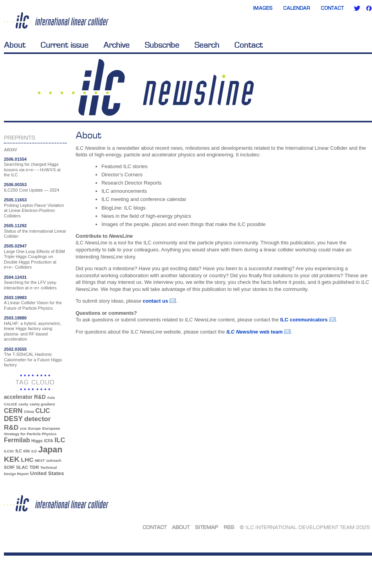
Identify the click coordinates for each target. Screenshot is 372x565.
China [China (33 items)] (29, 412)
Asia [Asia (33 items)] (51, 398)
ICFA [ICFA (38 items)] (48, 441)
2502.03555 (15, 349)
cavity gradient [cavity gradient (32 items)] (42, 404)
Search (206, 45)
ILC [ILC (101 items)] (59, 440)
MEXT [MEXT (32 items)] (40, 461)
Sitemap (206, 527)
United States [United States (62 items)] (47, 473)
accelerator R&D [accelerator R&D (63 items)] (25, 397)
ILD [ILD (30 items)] (34, 451)
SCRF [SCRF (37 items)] (9, 467)
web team (254, 332)
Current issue (64, 45)
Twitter (357, 8)
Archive (116, 45)
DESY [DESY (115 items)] (13, 419)
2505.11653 (15, 199)
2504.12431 (15, 277)
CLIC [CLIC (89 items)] (42, 410)
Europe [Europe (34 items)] (34, 428)
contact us (155, 301)
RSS (229, 527)
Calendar (296, 8)
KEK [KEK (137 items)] (12, 459)
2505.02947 (15, 246)
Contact (332, 8)
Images (263, 8)
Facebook (369, 8)
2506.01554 (15, 159)
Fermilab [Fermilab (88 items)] (17, 440)
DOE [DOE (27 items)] (23, 428)
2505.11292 (15, 225)
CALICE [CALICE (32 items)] (10, 404)
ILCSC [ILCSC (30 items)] (9, 451)
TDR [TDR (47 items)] (34, 467)
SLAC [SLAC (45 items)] (22, 467)
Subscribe (161, 45)
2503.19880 (15, 318)
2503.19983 (15, 297)
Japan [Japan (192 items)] (50, 449)
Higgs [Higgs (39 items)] (37, 441)
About (14, 45)
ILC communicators (303, 320)
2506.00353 (15, 184)
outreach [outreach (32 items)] (53, 461)
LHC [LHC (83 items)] (27, 459)
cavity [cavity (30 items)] (23, 404)
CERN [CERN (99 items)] (13, 410)
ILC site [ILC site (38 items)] (23, 451)
